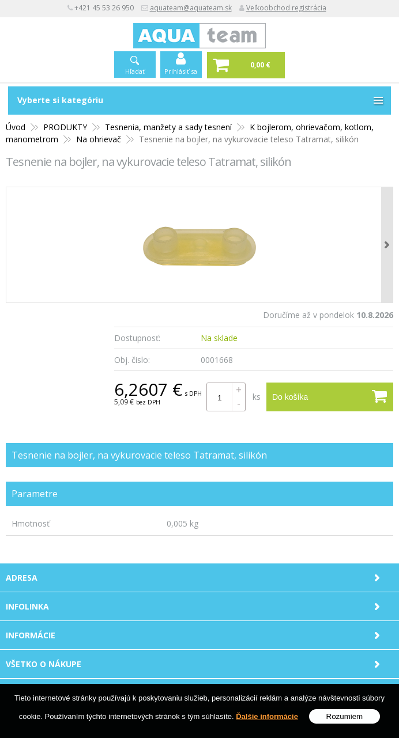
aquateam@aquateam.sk (191, 8)
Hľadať (135, 71)
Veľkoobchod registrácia (286, 8)
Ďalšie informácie (267, 717)
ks (257, 396)
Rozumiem (344, 717)
